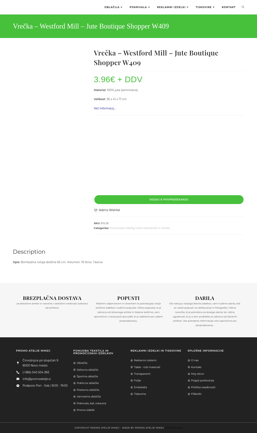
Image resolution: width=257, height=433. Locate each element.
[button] (107, 210)
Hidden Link (174, 427)
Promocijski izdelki (122, 228)
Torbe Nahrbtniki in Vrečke (152, 228)
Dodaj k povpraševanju (169, 199)
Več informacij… (105, 108)
